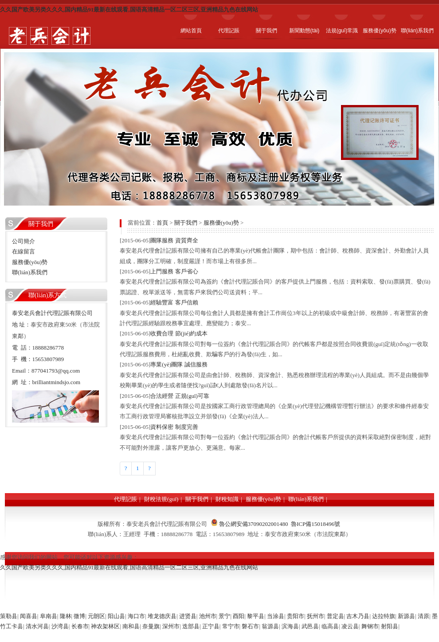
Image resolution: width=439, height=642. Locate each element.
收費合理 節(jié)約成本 (179, 333)
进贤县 (187, 616)
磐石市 (250, 626)
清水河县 (37, 626)
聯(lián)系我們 (306, 499)
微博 (79, 616)
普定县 (335, 616)
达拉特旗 (383, 616)
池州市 (207, 616)
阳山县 (116, 616)
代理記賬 (125, 499)
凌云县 (350, 626)
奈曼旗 (151, 626)
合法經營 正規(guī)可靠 (179, 396)
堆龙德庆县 (162, 616)
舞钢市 (370, 626)
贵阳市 (295, 616)
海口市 (136, 616)
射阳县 (389, 626)
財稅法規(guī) (161, 499)
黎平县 (255, 616)
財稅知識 (227, 499)
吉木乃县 (357, 616)
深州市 (171, 626)
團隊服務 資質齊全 (174, 240)
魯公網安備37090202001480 (253, 524)
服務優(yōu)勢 (221, 222)
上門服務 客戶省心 (174, 271)
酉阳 (238, 616)
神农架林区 (105, 626)
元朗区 (96, 616)
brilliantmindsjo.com (56, 382)
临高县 (330, 626)
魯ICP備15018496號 (315, 524)
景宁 (224, 616)
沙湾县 (60, 626)
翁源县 (270, 626)
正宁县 (211, 626)
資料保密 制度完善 (174, 427)
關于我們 (185, 222)
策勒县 (8, 616)
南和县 (131, 626)
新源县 (406, 616)
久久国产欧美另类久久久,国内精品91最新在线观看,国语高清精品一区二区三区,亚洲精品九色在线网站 (129, 9)
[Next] (149, 468)
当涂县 (275, 616)
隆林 (65, 616)
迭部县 (191, 626)
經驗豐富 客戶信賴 (174, 302)
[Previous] (126, 468)
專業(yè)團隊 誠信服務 (178, 364)
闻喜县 (28, 616)
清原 (423, 616)
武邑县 (310, 626)
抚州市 (315, 616)
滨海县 (290, 626)
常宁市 (230, 626)
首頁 (162, 222)
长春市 (80, 626)
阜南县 (48, 616)
